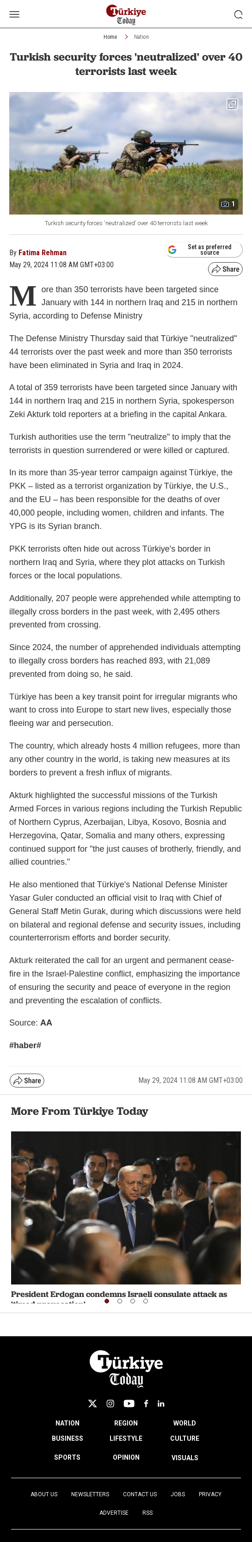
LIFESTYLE (126, 1438)
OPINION (126, 1457)
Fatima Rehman (42, 252)
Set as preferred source (199, 249)
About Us (44, 1494)
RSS (147, 1513)
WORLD (184, 1423)
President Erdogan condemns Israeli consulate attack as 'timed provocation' (119, 1299)
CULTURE (184, 1438)
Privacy (210, 1494)
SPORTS (67, 1457)
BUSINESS (67, 1438)
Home (110, 37)
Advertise (114, 1513)
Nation (141, 37)
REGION (126, 1423)
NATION (67, 1423)
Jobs (178, 1494)
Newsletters (90, 1494)
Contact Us (140, 1494)
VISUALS (185, 1458)
